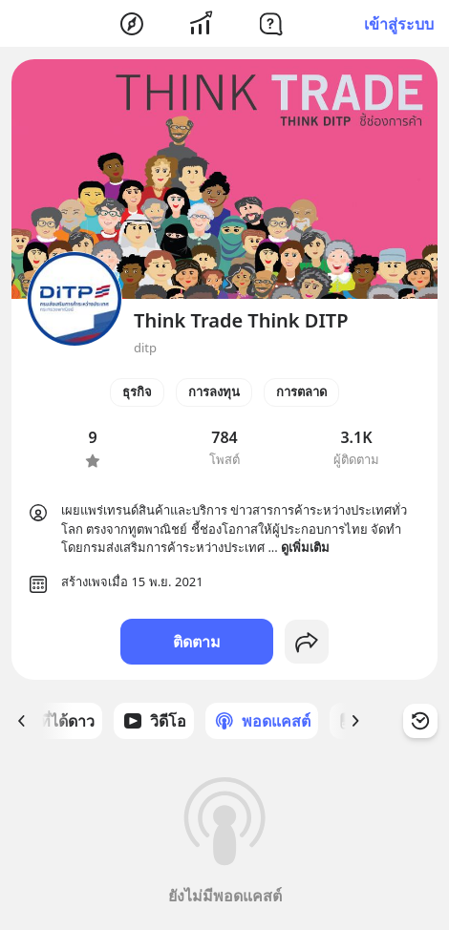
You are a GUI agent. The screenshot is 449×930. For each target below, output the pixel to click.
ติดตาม (197, 641)
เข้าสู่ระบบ (399, 23)
